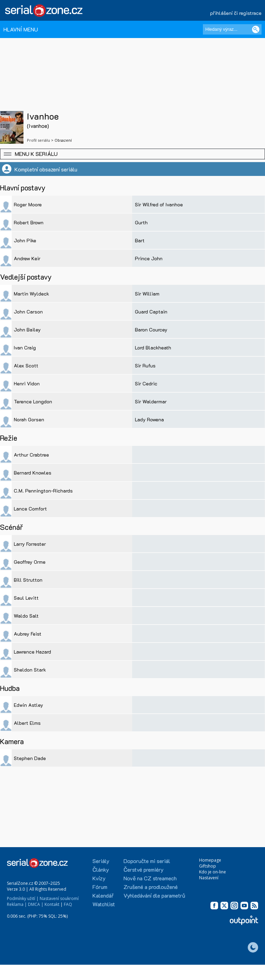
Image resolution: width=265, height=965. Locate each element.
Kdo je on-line (212, 872)
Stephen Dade (30, 758)
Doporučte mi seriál (147, 860)
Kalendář (103, 895)
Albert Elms (27, 723)
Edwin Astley (28, 705)
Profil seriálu (38, 140)
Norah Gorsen (29, 419)
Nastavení (208, 878)
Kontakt (52, 904)
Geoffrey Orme (30, 562)
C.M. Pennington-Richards (43, 490)
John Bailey (27, 329)
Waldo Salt (26, 615)
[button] (132, 154)
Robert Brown (28, 222)
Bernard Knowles (32, 472)
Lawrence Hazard (32, 651)
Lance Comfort (30, 508)
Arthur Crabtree (31, 454)
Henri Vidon (27, 383)
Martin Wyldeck (31, 293)
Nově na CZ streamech (150, 878)
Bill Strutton (28, 580)
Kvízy (99, 878)
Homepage (210, 860)
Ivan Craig (25, 347)
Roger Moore (28, 204)
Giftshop (207, 866)
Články (100, 869)
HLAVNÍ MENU (20, 29)
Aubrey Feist (27, 633)
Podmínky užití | (23, 898)
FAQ (68, 904)
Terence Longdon (33, 401)
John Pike (25, 240)
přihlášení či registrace (236, 13)
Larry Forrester (30, 544)
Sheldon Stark (30, 669)
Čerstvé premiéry (144, 869)
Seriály (100, 860)
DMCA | (35, 904)
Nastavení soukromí (59, 898)
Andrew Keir (27, 258)
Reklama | (17, 904)
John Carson (28, 311)
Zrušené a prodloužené (151, 886)
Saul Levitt (26, 597)
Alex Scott (26, 365)
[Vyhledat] (255, 29)
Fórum (99, 886)
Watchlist (103, 904)
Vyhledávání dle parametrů (154, 895)
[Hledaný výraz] (232, 29)
